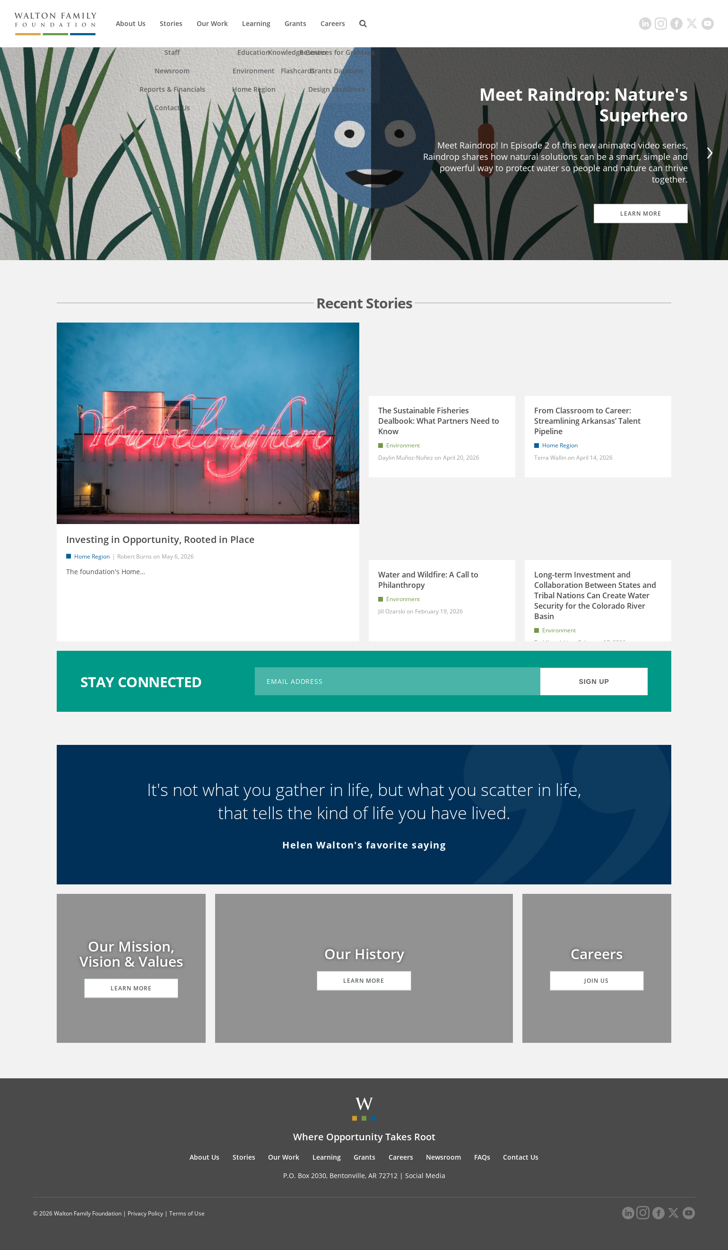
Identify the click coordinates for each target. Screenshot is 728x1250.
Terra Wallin (550, 458)
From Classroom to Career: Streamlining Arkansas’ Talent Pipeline (587, 421)
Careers (333, 23)
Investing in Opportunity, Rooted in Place (160, 539)
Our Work (212, 23)
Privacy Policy (145, 1213)
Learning (256, 23)
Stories (171, 23)
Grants (295, 23)
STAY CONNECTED (141, 681)
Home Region (92, 556)
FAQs (482, 1157)
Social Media (425, 1175)
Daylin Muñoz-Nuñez (406, 458)
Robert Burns (134, 556)
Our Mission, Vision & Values (131, 953)
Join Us (597, 981)
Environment (403, 445)
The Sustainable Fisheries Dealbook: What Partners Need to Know (438, 421)
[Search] (363, 23)
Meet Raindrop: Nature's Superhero (583, 104)
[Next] (708, 154)
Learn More (640, 214)
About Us (131, 23)
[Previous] (20, 154)
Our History (364, 953)
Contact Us (520, 1157)
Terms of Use (187, 1213)
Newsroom (443, 1157)
